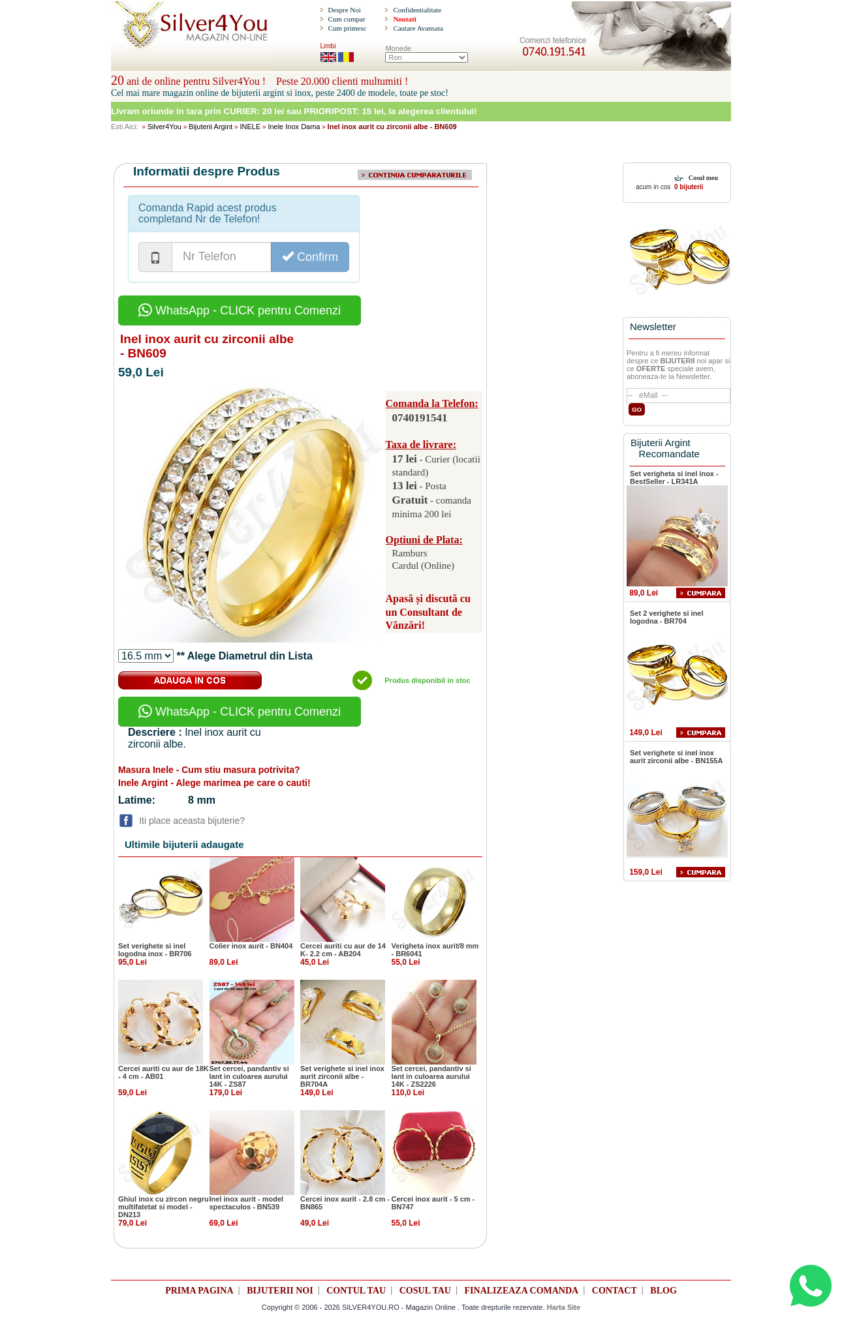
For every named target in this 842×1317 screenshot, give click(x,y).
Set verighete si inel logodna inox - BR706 (154, 950)
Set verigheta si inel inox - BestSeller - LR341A (674, 477)
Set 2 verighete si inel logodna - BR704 (667, 617)
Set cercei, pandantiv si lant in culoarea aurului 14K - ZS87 (249, 1076)
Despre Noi (344, 10)
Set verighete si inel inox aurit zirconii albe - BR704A (342, 1076)
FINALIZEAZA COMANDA (522, 1290)
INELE (250, 126)
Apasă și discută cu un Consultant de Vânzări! (428, 612)
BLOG (663, 1290)
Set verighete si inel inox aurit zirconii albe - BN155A (676, 756)
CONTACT (614, 1290)
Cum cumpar (346, 19)
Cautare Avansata (418, 28)
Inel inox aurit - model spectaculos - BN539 (247, 1203)
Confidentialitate (417, 10)
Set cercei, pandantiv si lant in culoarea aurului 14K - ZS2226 (431, 1076)
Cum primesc (347, 28)
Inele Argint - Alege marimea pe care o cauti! (214, 783)
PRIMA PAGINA (199, 1290)
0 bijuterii (687, 186)
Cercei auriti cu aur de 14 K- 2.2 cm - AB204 (343, 950)
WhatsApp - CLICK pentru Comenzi (239, 310)
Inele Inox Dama (294, 126)
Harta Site (563, 1307)
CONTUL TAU (356, 1290)
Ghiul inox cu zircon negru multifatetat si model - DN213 (163, 1207)
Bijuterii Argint (210, 126)
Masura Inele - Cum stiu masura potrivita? (209, 769)
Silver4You (164, 126)
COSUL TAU (425, 1290)
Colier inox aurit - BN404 (251, 946)
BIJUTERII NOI (280, 1290)
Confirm (310, 257)
